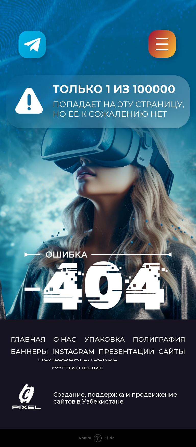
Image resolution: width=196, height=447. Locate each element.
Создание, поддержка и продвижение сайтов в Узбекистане (115, 398)
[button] (162, 49)
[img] (32, 44)
